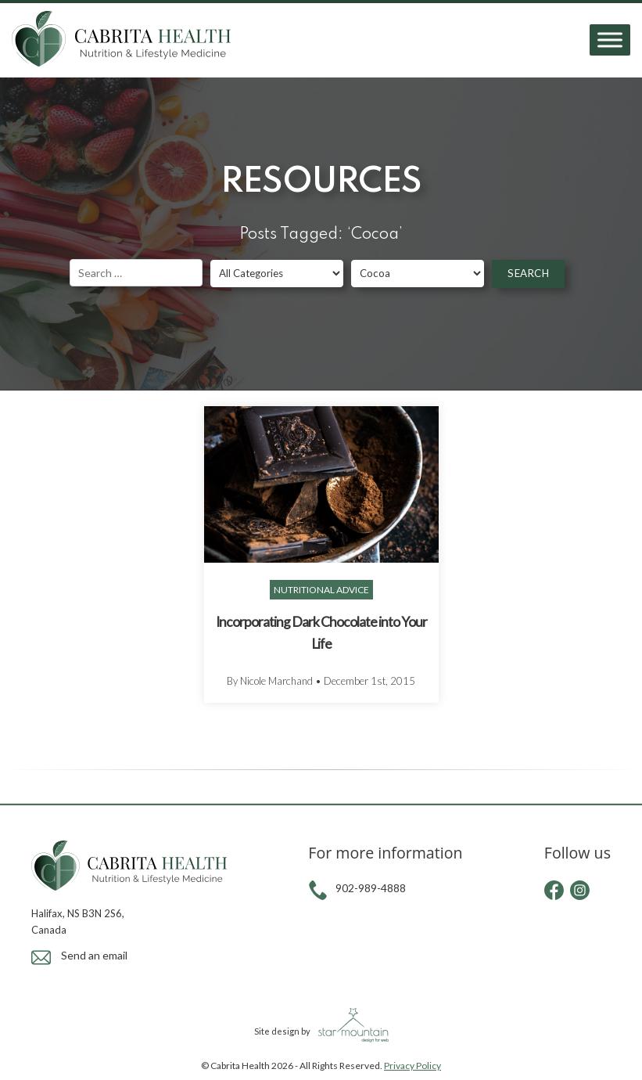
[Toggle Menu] (609, 40)
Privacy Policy (412, 1065)
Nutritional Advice (321, 590)
